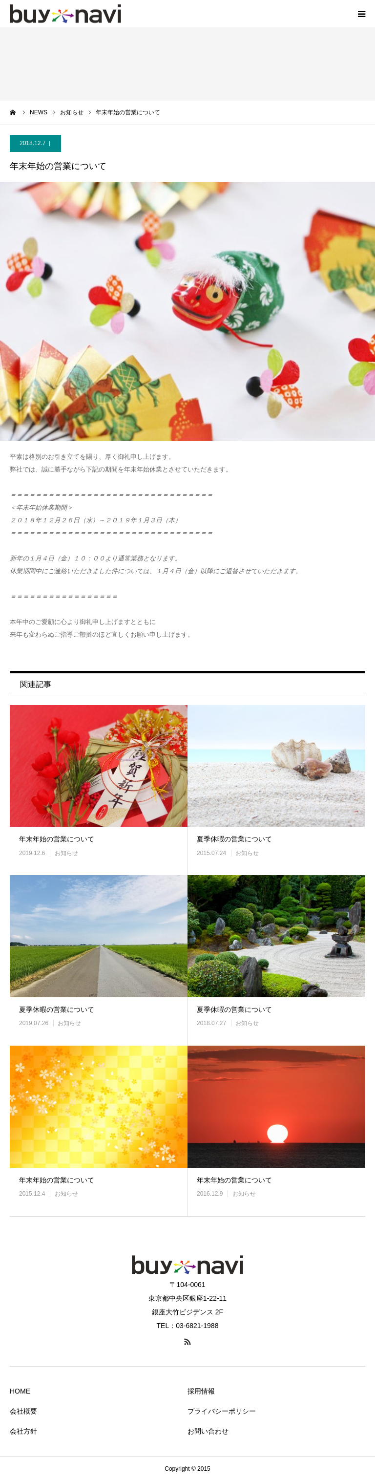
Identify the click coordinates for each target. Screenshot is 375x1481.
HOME (20, 1391)
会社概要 (23, 1411)
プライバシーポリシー (222, 1411)
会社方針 (23, 1431)
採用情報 (201, 1391)
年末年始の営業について (56, 839)
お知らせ (66, 853)
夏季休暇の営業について (234, 839)
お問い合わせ (208, 1431)
